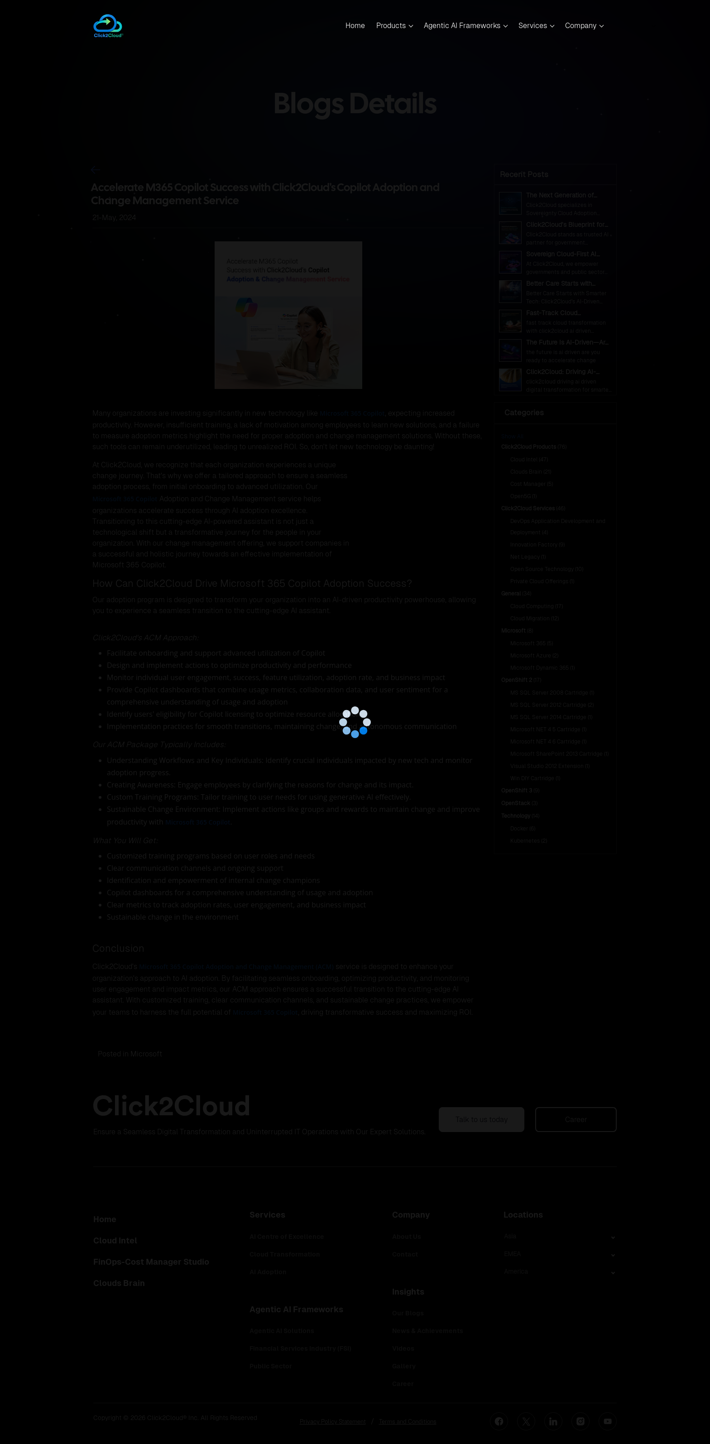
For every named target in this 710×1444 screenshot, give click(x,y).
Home (355, 26)
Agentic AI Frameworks (462, 26)
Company (580, 26)
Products (391, 26)
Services (532, 26)
